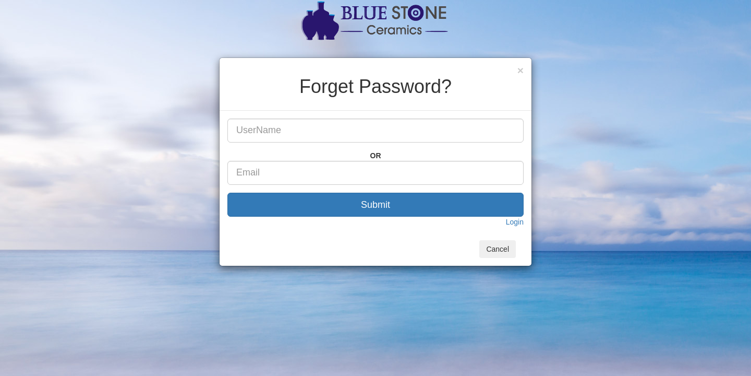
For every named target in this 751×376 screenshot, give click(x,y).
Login (515, 222)
